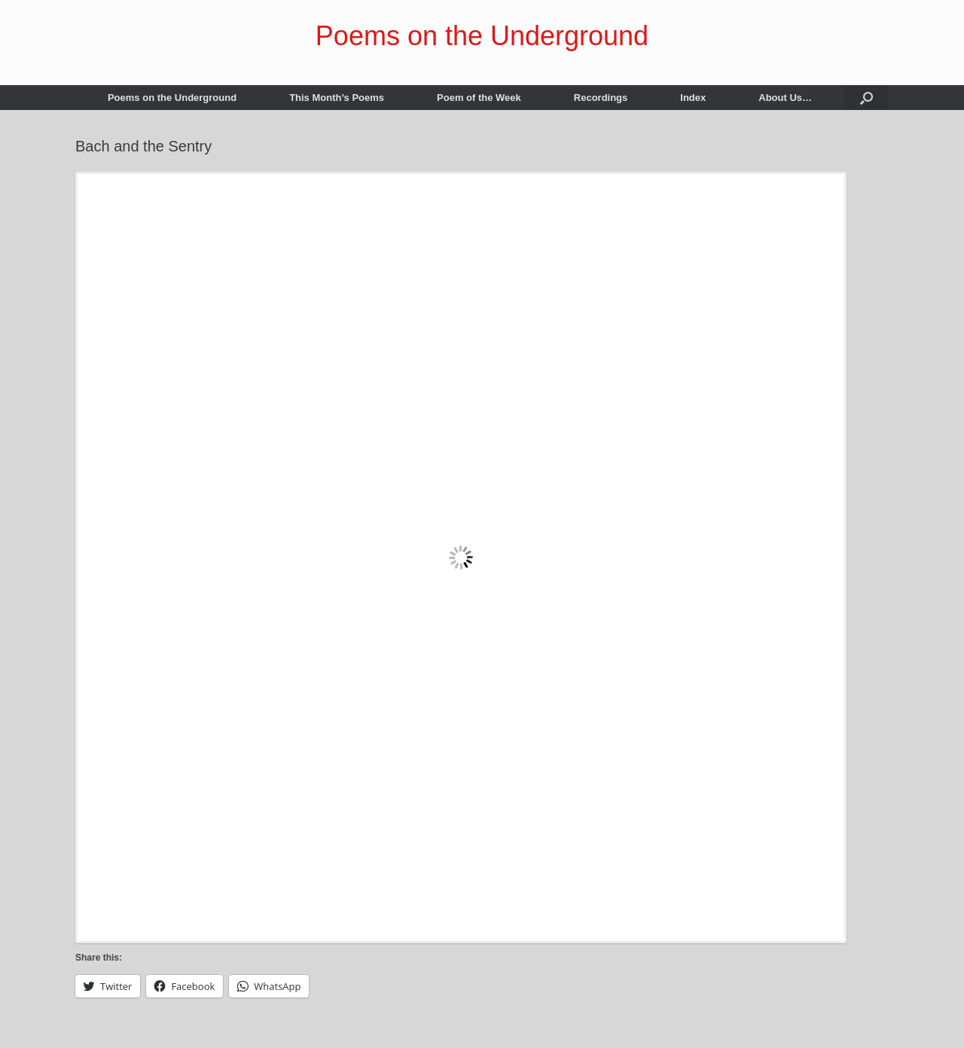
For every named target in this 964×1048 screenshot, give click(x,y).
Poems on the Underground (172, 97)
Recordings (601, 97)
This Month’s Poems (336, 97)
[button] (866, 97)
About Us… (785, 97)
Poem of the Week (479, 97)
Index (693, 97)
